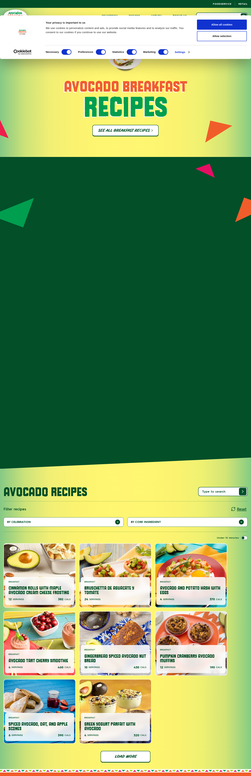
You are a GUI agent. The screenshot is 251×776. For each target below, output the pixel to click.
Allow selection (221, 20)
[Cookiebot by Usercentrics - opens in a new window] (22, 36)
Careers (60, 753)
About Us (27, 753)
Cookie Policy (223, 753)
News (43, 753)
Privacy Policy (205, 753)
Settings (180, 36)
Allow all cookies (222, 9)
